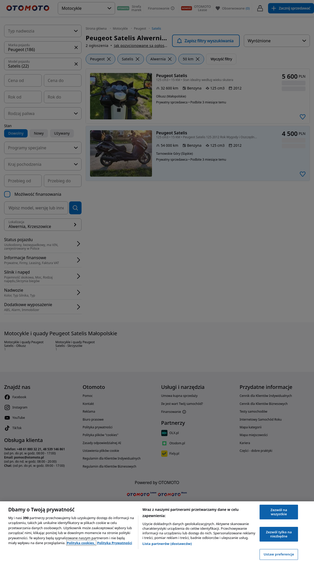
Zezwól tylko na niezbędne (279, 534)
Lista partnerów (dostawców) (167, 543)
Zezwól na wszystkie (279, 512)
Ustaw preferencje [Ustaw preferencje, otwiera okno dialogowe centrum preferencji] (279, 554)
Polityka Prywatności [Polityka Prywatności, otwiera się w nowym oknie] (114, 543)
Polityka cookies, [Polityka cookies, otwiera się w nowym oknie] (81, 543)
